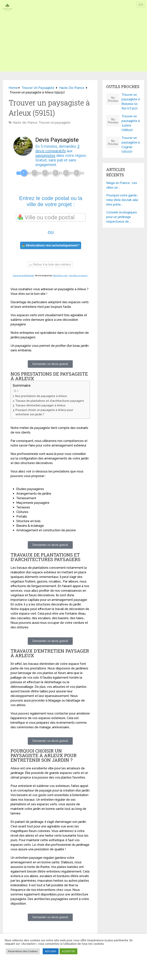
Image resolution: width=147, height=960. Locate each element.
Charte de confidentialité (23, 276)
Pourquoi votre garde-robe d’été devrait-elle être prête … (122, 200)
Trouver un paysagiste (54, 122)
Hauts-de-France (25, 122)
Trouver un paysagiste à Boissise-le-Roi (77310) (131, 101)
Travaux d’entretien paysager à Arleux (40, 405)
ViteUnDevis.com (60, 276)
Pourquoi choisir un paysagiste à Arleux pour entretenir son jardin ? (44, 412)
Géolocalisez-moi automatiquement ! (50, 245)
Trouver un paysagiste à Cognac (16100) (131, 144)
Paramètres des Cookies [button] (23, 951)
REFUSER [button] (50, 951)
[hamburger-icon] (140, 4)
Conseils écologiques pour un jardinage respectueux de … (121, 217)
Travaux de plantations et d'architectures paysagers (49, 400)
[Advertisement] (73, 44)
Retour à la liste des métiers (50, 264)
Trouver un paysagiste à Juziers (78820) (131, 123)
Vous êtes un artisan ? (78, 276)
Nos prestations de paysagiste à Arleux (41, 396)
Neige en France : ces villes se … (121, 185)
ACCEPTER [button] (68, 951)
